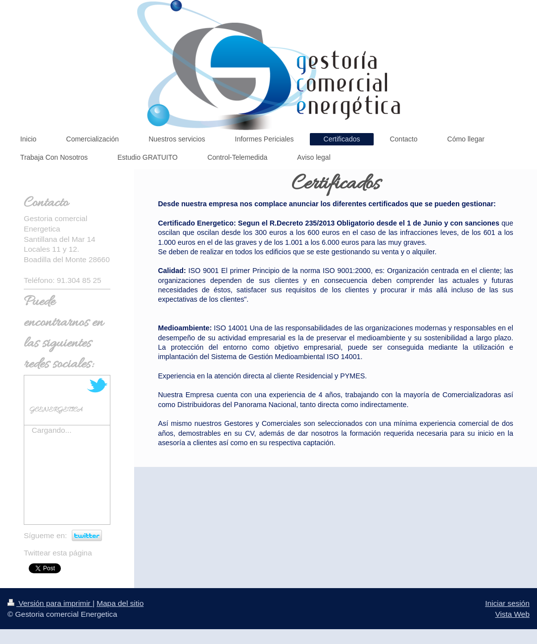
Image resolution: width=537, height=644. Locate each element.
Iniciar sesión (507, 603)
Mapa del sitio (120, 603)
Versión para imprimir (50, 603)
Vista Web (512, 614)
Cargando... (51, 430)
